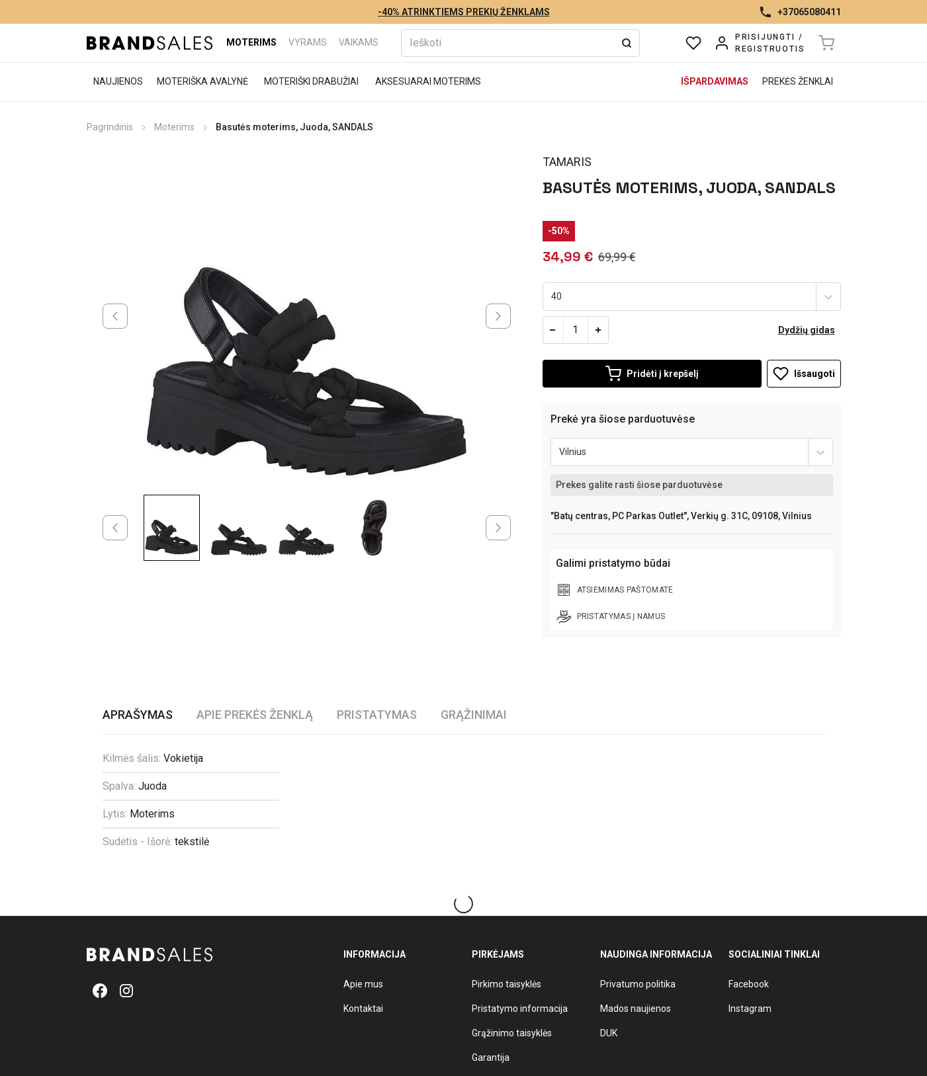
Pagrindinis (110, 127)
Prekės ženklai (797, 81)
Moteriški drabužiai (311, 81)
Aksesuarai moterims (428, 81)
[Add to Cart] (652, 374)
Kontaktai (363, 1008)
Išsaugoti (804, 374)
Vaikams (358, 42)
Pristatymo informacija (520, 1008)
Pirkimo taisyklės (506, 984)
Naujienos (118, 81)
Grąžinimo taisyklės (512, 1033)
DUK (608, 1033)
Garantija (490, 1057)
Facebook (748, 984)
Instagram (750, 1008)
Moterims (251, 42)
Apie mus (363, 984)
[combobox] (552, 297)
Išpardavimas (714, 81)
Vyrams (307, 42)
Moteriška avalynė (202, 81)
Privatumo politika (638, 984)
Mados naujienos (635, 1008)
